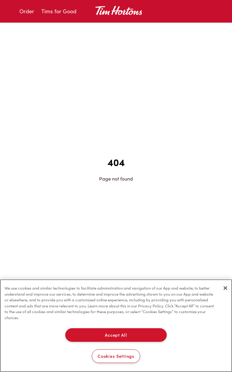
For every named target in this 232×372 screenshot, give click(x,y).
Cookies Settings (116, 356)
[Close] (225, 288)
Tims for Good (58, 11)
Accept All (116, 335)
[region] (116, 325)
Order (26, 11)
